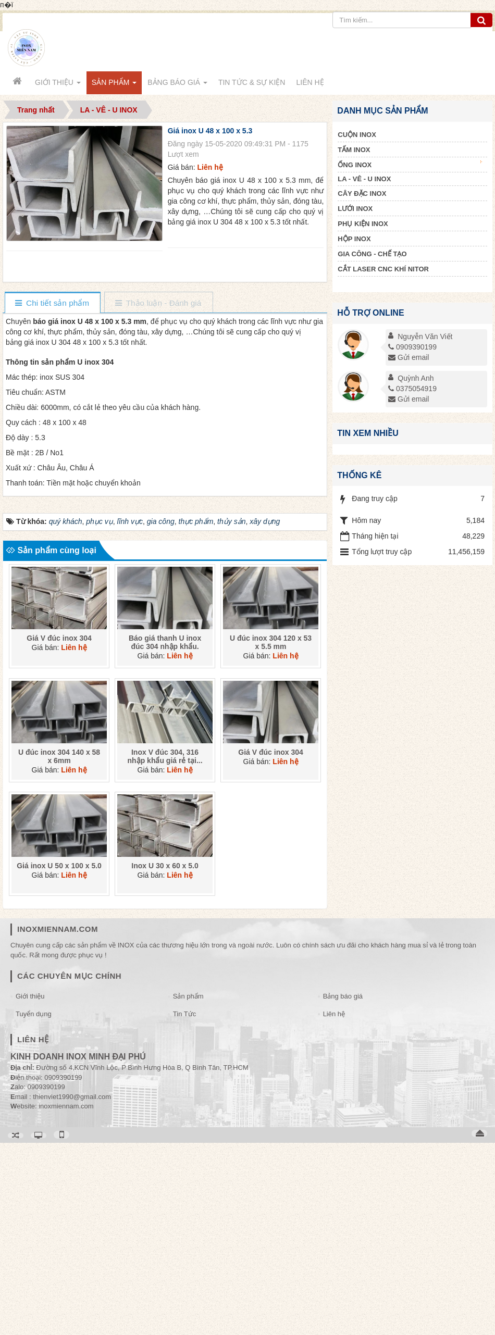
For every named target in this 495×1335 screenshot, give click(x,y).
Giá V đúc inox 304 (59, 831)
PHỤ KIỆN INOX (363, 224)
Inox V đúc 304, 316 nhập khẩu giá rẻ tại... (165, 948)
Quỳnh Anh (416, 378)
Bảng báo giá (343, 1188)
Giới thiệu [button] (58, 85)
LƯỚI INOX (355, 209)
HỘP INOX (354, 239)
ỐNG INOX (410, 164)
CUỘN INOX (357, 135)
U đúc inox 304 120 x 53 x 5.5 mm (271, 835)
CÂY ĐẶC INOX (362, 193)
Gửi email (408, 357)
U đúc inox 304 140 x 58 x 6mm (59, 948)
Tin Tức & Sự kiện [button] (252, 82)
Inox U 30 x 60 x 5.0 (164, 1058)
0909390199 (412, 347)
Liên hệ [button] (310, 82)
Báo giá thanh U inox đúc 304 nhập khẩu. (165, 835)
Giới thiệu (30, 1188)
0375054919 (412, 388)
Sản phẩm (188, 1188)
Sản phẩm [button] (114, 85)
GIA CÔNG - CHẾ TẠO (372, 254)
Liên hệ (334, 1206)
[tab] (52, 303)
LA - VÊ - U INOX (364, 179)
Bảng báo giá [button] (177, 85)
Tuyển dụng (34, 1206)
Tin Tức (184, 1206)
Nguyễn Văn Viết (425, 336)
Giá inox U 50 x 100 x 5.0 (59, 1058)
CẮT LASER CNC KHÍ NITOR (383, 269)
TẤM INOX (354, 150)
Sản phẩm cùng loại (51, 742)
